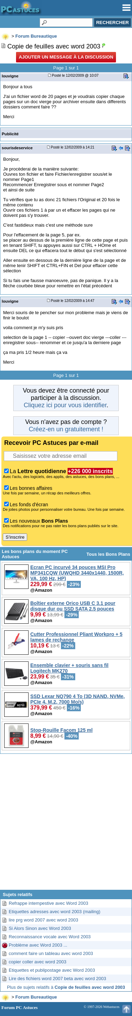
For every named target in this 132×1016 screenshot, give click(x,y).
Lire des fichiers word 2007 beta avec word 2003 (57, 978)
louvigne (10, 76)
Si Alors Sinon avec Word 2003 (40, 928)
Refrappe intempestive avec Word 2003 (48, 903)
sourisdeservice (17, 147)
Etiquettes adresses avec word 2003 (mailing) (54, 911)
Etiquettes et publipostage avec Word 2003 (52, 970)
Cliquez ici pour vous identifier (65, 405)
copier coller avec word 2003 (37, 961)
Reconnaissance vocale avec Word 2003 (50, 936)
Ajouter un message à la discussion (66, 57)
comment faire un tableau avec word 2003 (51, 953)
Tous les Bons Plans (108, 554)
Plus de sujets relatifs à (66, 987)
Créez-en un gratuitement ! (66, 429)
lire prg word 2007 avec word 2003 (43, 920)
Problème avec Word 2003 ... (38, 945)
